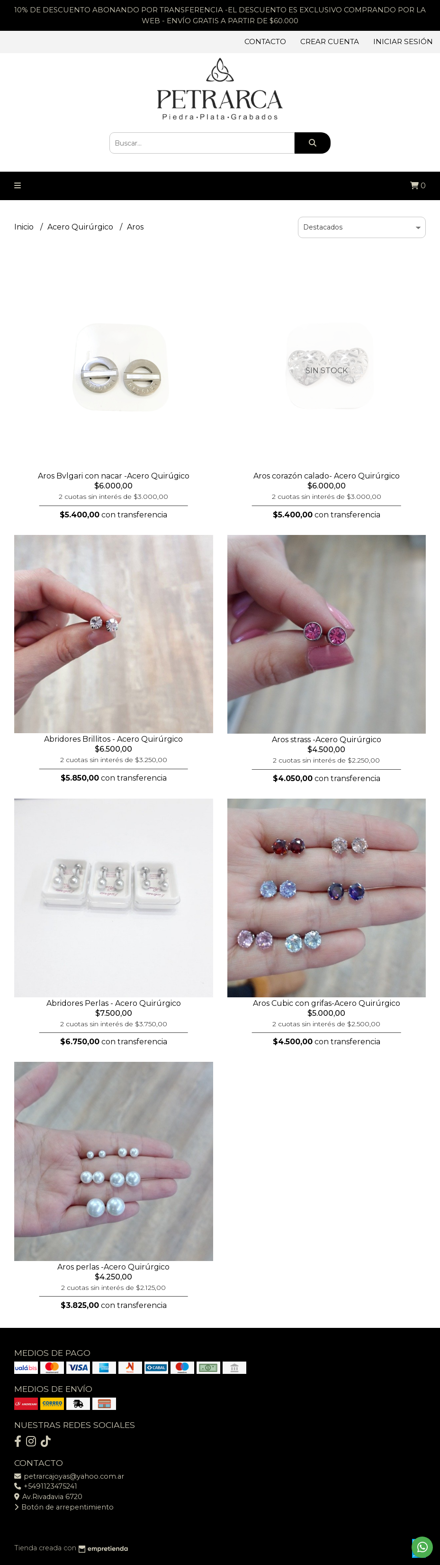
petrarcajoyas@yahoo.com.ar (69, 1476)
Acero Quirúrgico (81, 226)
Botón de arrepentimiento (64, 1507)
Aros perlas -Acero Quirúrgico (113, 1266)
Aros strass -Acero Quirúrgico (326, 739)
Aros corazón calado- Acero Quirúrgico (326, 475)
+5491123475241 (45, 1486)
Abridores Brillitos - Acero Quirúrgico (113, 739)
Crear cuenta (329, 41)
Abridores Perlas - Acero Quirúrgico (113, 1003)
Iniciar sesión (403, 41)
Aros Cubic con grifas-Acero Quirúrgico (326, 1003)
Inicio (25, 226)
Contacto (265, 41)
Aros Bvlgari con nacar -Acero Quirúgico (113, 475)
